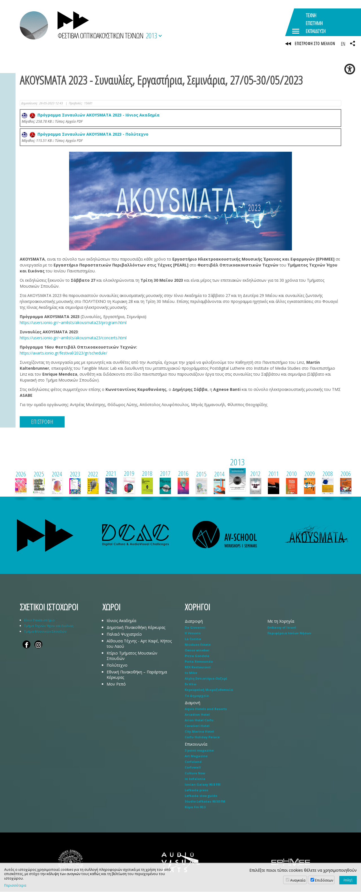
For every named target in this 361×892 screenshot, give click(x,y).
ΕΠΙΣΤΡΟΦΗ (42, 422)
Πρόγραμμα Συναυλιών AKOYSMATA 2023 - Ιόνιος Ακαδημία (91, 115)
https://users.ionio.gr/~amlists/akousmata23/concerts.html (73, 338)
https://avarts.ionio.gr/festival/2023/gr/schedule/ (63, 353)
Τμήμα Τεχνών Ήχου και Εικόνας (49, 626)
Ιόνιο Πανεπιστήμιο (39, 620)
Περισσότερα (15, 885)
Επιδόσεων (324, 880)
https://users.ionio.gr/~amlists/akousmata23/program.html (73, 322)
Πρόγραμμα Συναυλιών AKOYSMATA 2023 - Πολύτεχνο (85, 134)
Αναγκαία (297, 880)
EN (343, 43)
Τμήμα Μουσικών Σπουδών (45, 631)
